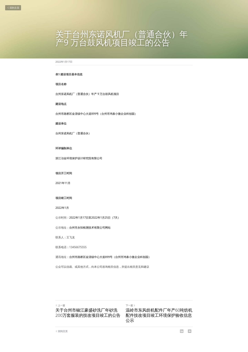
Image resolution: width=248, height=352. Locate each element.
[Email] (189, 331)
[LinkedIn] (181, 331)
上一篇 (60, 305)
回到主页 (13, 7)
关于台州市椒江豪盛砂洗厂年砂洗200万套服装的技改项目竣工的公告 (87, 312)
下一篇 (130, 305)
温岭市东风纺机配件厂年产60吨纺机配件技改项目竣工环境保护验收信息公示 (159, 315)
